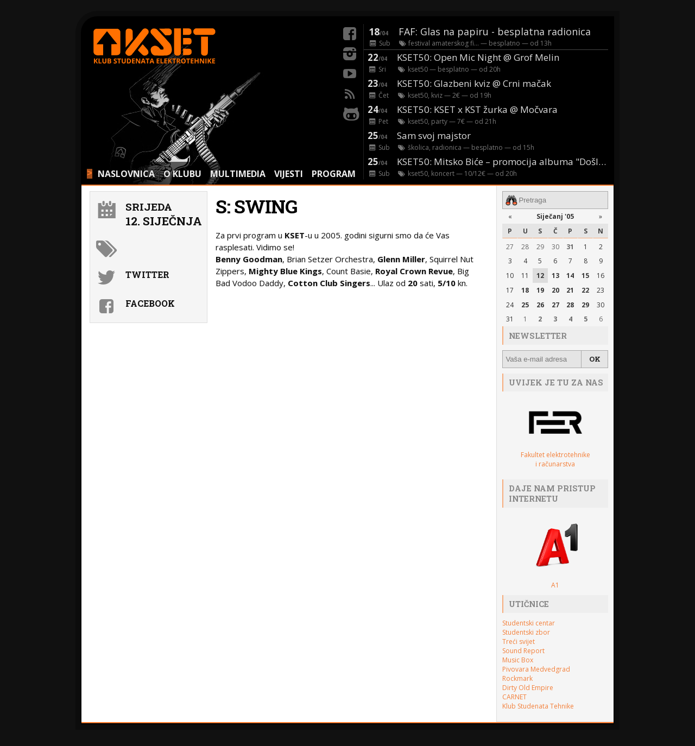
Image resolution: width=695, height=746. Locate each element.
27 (510, 246)
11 (525, 275)
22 (585, 290)
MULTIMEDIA (238, 174)
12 (540, 275)
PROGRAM (334, 174)
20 (555, 290)
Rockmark (517, 678)
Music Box (517, 660)
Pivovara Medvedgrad (536, 669)
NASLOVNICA (126, 174)
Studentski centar (528, 623)
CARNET (514, 696)
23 (600, 290)
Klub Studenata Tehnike (538, 706)
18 (525, 290)
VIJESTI (288, 174)
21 (570, 290)
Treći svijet (518, 641)
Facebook (150, 303)
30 (555, 246)
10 (510, 275)
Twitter (147, 274)
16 (600, 275)
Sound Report (523, 650)
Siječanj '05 (555, 216)
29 (540, 246)
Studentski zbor (526, 632)
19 (540, 290)
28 (525, 246)
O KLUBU (182, 174)
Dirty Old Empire (527, 687)
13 (555, 275)
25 (525, 304)
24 (510, 304)
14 (570, 275)
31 (570, 246)
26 (540, 304)
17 (510, 290)
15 (585, 275)
